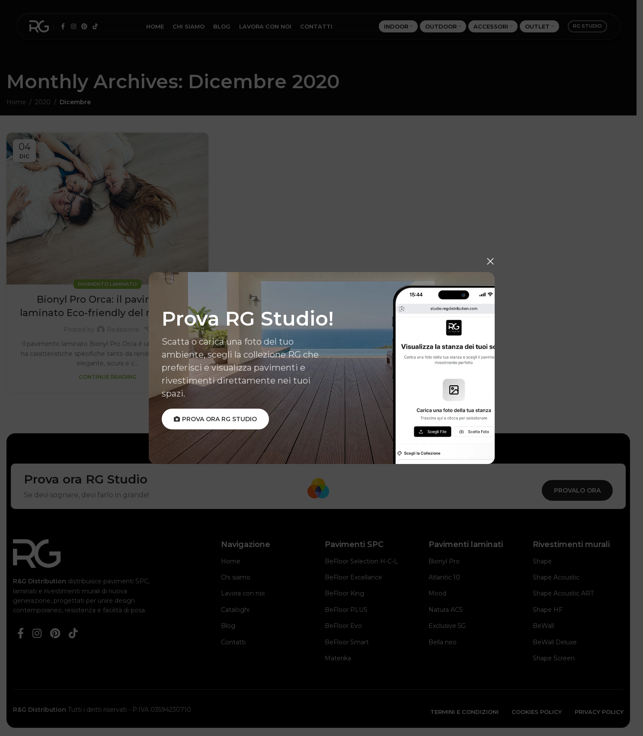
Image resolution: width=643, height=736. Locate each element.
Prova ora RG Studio (215, 419)
